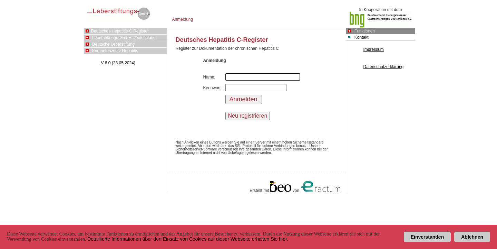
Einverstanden (427, 237)
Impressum (373, 49)
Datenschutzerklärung (383, 66)
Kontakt (361, 37)
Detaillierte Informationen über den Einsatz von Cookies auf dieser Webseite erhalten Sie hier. (187, 239)
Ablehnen (472, 237)
